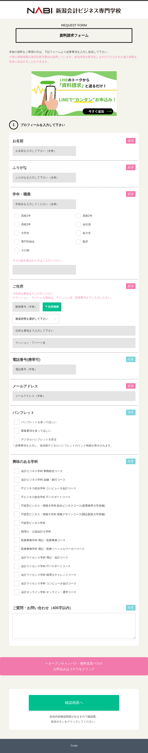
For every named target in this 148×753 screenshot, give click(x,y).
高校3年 (26, 224)
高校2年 (87, 215)
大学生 (25, 233)
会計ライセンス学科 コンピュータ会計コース (48, 583)
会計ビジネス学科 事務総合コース (42, 471)
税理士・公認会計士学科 (36, 531)
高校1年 (26, 215)
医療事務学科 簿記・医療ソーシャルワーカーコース (52, 548)
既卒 (85, 241)
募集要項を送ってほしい (36, 430)
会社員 (87, 224)
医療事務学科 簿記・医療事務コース (43, 540)
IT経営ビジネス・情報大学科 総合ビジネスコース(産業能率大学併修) (63, 505)
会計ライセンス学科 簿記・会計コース (44, 557)
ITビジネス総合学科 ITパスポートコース (45, 497)
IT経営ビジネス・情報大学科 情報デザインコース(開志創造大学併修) (63, 514)
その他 (25, 250)
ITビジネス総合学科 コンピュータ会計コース (48, 488)
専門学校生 (28, 241)
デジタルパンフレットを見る (39, 439)
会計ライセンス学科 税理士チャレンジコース (48, 574)
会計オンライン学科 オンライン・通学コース (48, 592)
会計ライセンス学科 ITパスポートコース (46, 566)
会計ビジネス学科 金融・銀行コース (43, 479)
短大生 (87, 233)
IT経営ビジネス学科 (33, 523)
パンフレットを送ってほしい (39, 422)
